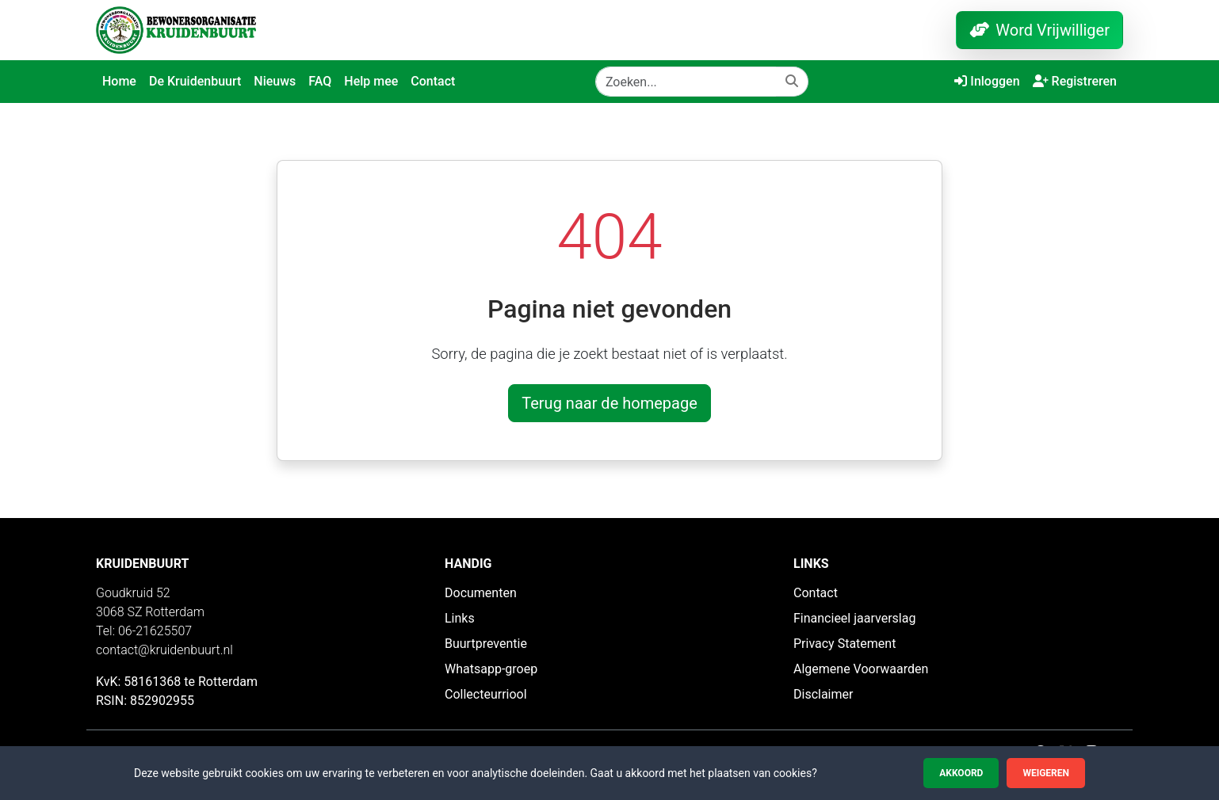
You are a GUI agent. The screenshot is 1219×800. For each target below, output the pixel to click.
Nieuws (275, 81)
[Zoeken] (685, 82)
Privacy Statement (844, 643)
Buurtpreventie (486, 643)
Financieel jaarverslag (854, 618)
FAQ (319, 81)
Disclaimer (823, 694)
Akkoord (961, 773)
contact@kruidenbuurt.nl (164, 649)
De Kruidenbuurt (195, 81)
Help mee (371, 81)
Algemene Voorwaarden (860, 668)
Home (119, 81)
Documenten (481, 592)
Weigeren (1045, 773)
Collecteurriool (486, 694)
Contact (433, 81)
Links (460, 618)
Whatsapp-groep (491, 668)
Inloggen (986, 81)
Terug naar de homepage (609, 403)
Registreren (1075, 81)
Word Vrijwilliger (1039, 30)
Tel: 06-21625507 (144, 630)
